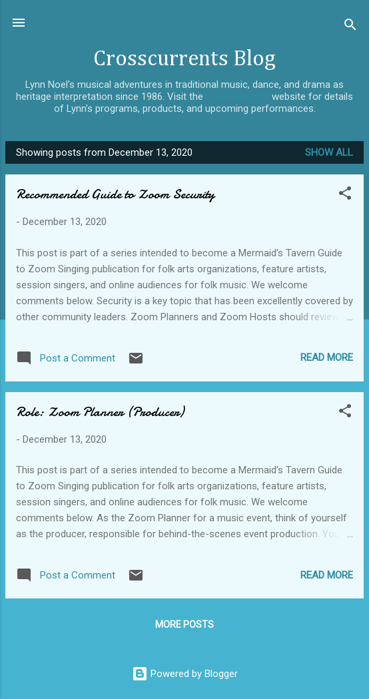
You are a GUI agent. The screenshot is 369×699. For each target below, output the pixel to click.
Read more (326, 357)
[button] (345, 195)
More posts (184, 624)
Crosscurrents (237, 97)
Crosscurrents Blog (184, 59)
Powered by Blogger (185, 674)
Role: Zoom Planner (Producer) (100, 412)
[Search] (350, 27)
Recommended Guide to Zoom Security (115, 194)
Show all (329, 152)
